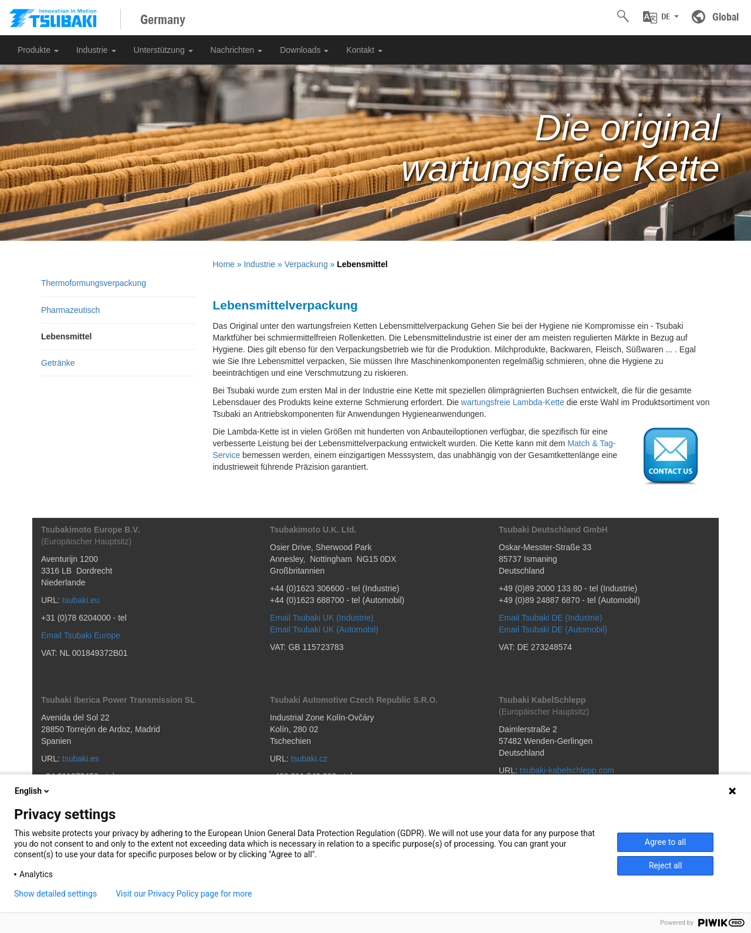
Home (224, 264)
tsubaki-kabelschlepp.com (567, 770)
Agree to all (665, 842)
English (33, 791)
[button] (661, 17)
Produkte (38, 50)
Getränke (58, 363)
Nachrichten (237, 50)
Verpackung (306, 264)
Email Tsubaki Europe (80, 635)
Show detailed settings (55, 893)
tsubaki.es (80, 758)
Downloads (304, 50)
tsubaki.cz (309, 758)
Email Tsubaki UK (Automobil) (324, 629)
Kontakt (364, 50)
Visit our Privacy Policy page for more (184, 893)
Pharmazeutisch (70, 310)
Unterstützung (163, 50)
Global (725, 16)
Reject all (665, 865)
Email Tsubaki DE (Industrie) (550, 617)
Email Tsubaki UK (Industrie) (321, 617)
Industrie (96, 50)
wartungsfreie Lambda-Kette (512, 402)
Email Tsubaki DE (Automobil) (553, 629)
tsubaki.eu (81, 600)
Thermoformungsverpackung (93, 283)
